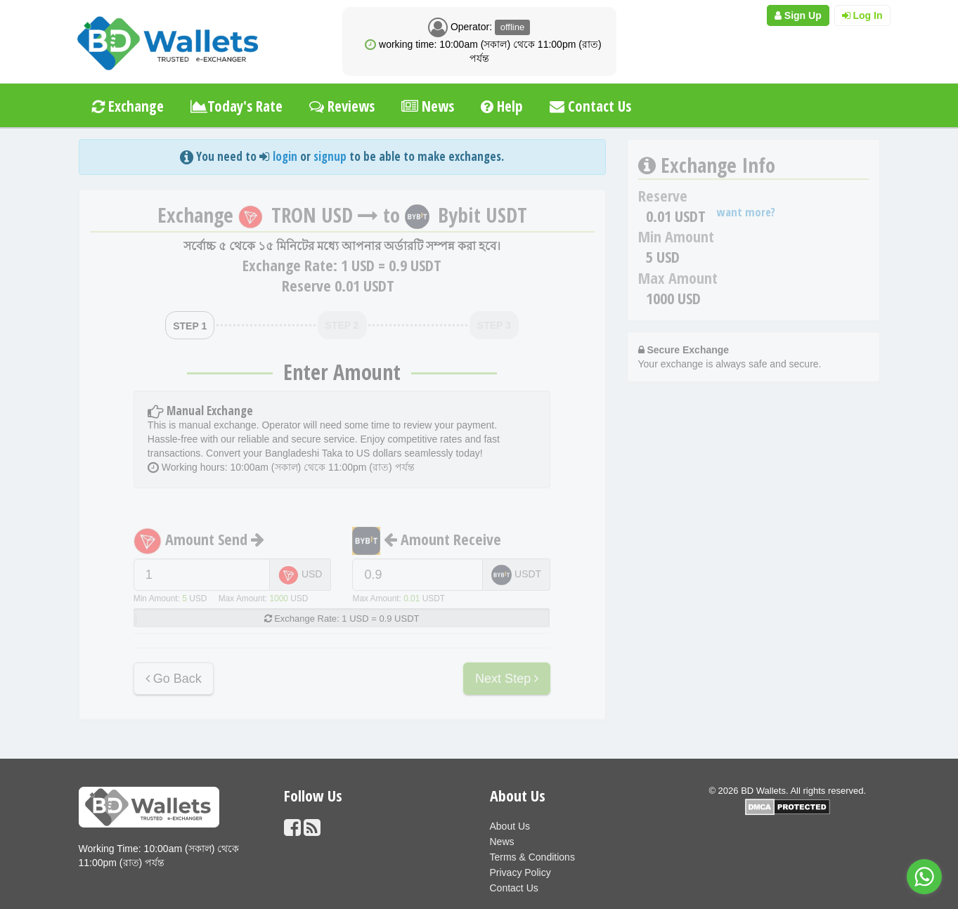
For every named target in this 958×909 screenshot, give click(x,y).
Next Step (506, 679)
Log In (862, 15)
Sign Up (798, 15)
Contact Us (590, 106)
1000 (278, 598)
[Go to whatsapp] (924, 876)
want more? (746, 212)
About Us (510, 826)
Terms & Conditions (532, 857)
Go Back (173, 679)
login (285, 156)
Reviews (342, 106)
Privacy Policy (520, 872)
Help (502, 106)
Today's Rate (236, 106)
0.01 (411, 598)
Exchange (126, 106)
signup (330, 156)
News (427, 106)
